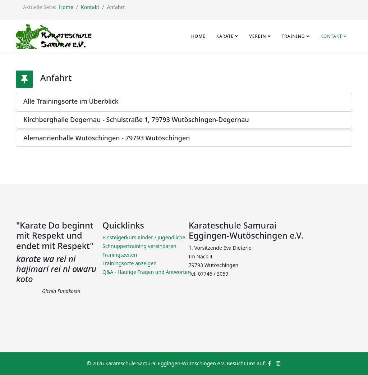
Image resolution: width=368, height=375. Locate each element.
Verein (257, 36)
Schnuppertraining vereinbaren (139, 246)
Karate (225, 36)
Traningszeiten (119, 254)
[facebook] (269, 363)
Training (294, 36)
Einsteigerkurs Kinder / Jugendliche (143, 237)
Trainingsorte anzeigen (129, 263)
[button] (184, 101)
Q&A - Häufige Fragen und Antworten (146, 271)
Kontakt (90, 7)
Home (66, 7)
